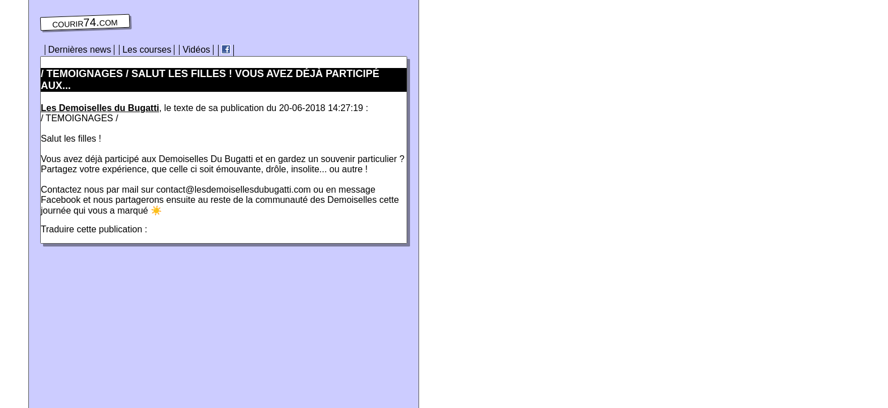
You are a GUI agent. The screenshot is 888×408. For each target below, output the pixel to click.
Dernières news (79, 49)
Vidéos (196, 49)
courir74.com (85, 22)
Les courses (146, 49)
